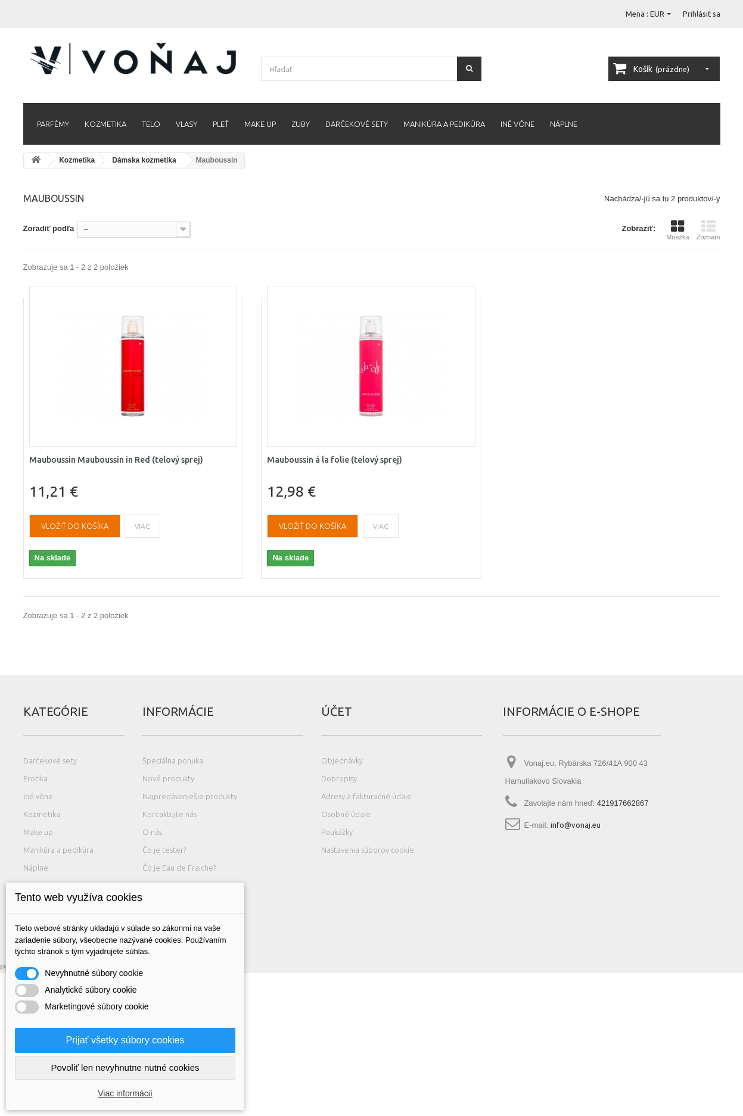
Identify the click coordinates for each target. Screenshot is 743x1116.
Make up (260, 124)
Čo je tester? (164, 850)
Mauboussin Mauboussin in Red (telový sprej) (116, 460)
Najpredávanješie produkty (189, 796)
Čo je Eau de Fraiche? (179, 868)
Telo (151, 124)
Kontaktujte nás (169, 814)
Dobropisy (339, 778)
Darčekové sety (356, 124)
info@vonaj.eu (576, 825)
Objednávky (342, 760)
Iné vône (517, 124)
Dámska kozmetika (144, 160)
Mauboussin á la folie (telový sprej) (334, 460)
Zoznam (708, 230)
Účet (336, 711)
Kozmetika (105, 124)
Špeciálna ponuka (172, 760)
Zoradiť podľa (48, 228)
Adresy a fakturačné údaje (366, 796)
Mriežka (677, 230)
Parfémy (53, 124)
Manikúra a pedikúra (444, 124)
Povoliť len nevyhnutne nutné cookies (125, 1067)
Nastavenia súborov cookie (367, 850)
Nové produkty (168, 778)
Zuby (300, 124)
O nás (152, 832)
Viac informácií (125, 1093)
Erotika (35, 778)
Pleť (221, 124)
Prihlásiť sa (701, 14)
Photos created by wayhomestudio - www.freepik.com (92, 1110)
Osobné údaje (346, 814)
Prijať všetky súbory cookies (125, 1040)
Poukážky (337, 832)
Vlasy (186, 124)
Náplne (563, 124)
